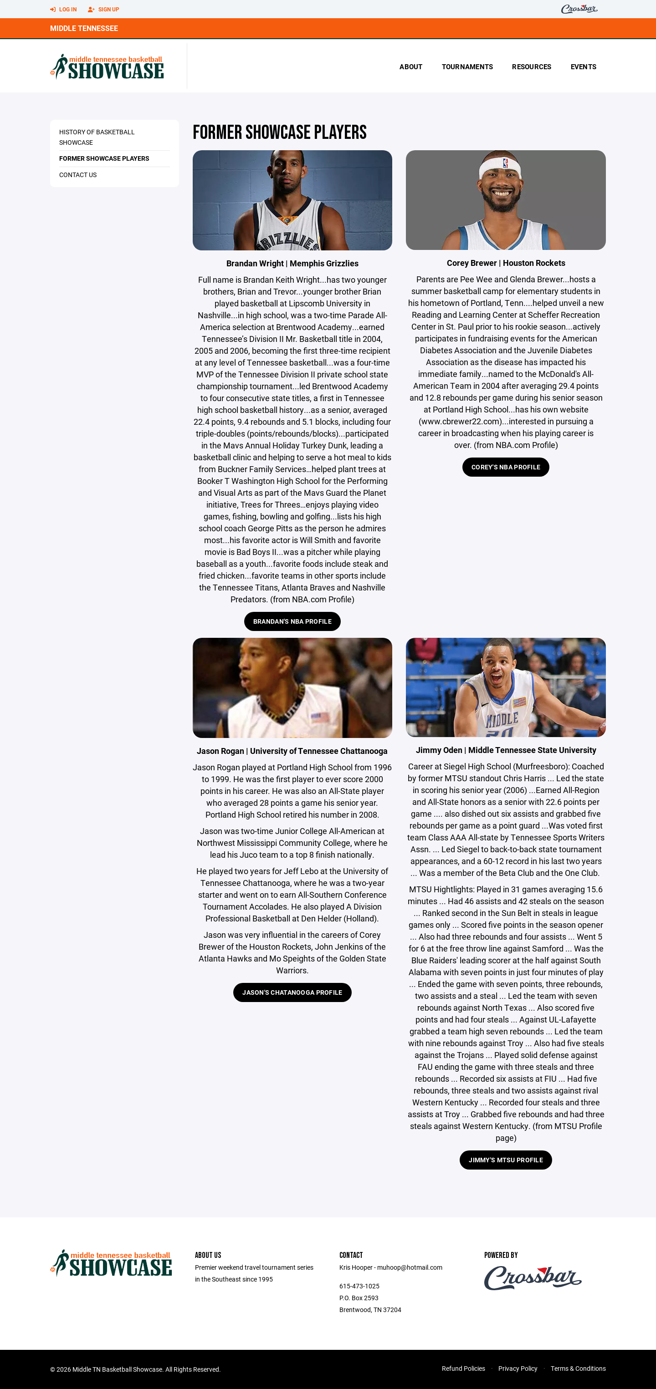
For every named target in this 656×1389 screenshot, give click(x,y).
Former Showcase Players (104, 158)
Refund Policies (463, 1368)
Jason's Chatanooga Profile (292, 992)
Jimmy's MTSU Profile (506, 1159)
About (411, 66)
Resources (531, 66)
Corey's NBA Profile (506, 467)
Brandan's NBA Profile (292, 621)
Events (584, 66)
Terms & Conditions (578, 1368)
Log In (63, 9)
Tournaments (467, 66)
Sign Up (103, 9)
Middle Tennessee (84, 28)
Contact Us (78, 174)
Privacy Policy (518, 1368)
